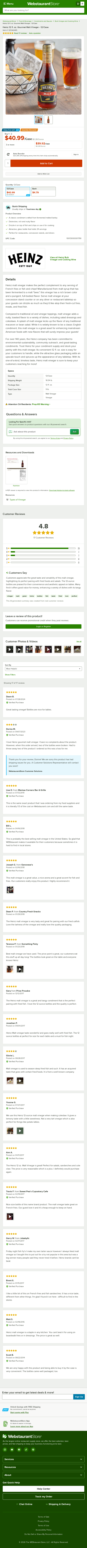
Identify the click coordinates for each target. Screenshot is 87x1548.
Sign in (76, 154)
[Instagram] (5, 1449)
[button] (38, 119)
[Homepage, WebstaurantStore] (43, 3)
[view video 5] (48, 649)
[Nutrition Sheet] (16, 471)
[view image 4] (39, 649)
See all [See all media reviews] (79, 641)
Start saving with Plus (19, 1412)
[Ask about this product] (43, 432)
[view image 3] (29, 649)
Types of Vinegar (26, 499)
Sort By (8, 665)
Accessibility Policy (43, 1530)
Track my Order (43, 1496)
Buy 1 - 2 (8, 134)
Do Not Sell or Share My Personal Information (43, 1534)
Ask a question (35, 33)
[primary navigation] (8, 4)
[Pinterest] (33, 1449)
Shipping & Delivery (58, 1504)
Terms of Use (55, 438)
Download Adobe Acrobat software (62, 490)
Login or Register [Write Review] (43, 626)
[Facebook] (19, 1449)
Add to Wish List (43, 174)
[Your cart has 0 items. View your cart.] (80, 4)
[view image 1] (10, 890)
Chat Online (24, 1504)
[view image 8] (77, 649)
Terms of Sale (43, 1517)
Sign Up (79, 1397)
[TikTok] (26, 1449)
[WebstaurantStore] (37, 1436)
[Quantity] (8, 163)
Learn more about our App (21, 1426)
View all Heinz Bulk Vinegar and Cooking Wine (63, 258)
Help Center (43, 1488)
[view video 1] (10, 649)
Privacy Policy (68, 438)
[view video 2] (19, 649)
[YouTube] (12, 1449)
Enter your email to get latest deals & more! (28, 1392)
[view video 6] (58, 649)
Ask (74, 431)
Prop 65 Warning (40, 404)
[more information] (40, 209)
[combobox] (43, 10)
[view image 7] (67, 649)
